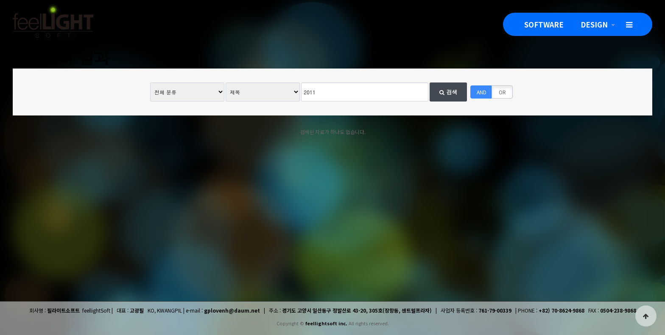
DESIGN (594, 24)
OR (502, 92)
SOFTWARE (544, 24)
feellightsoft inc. (326, 323)
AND (481, 92)
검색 (448, 92)
